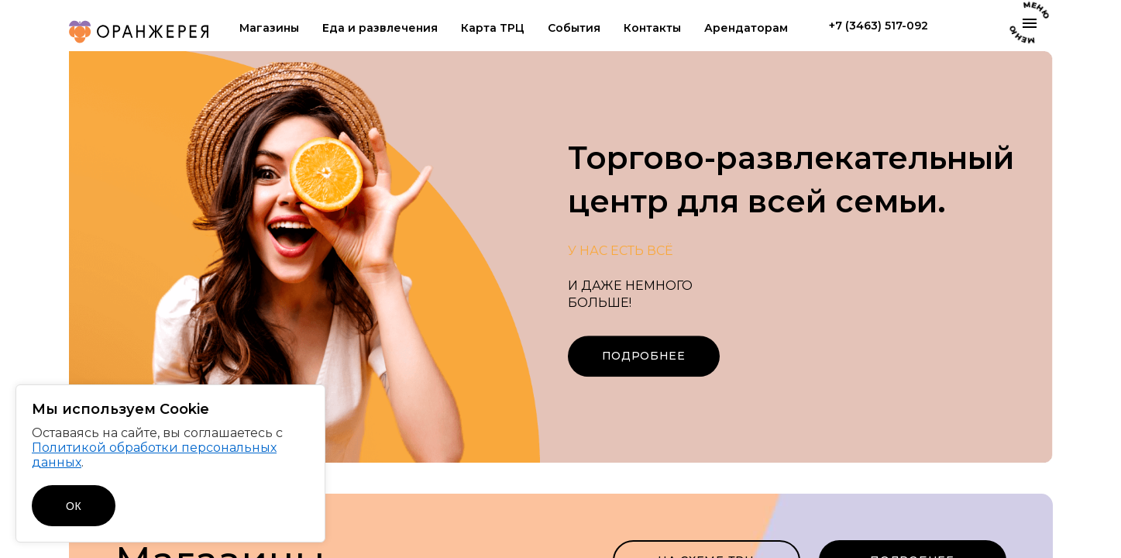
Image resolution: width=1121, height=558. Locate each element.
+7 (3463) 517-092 (878, 26)
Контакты (652, 28)
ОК (73, 506)
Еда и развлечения (380, 28)
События (574, 28)
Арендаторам (746, 28)
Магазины (269, 28)
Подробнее (644, 356)
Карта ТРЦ (492, 28)
